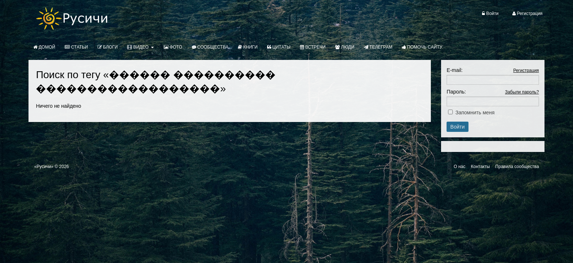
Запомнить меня (474, 112)
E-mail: (455, 70)
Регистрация (526, 70)
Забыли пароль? (522, 92)
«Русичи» (43, 166)
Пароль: (456, 92)
